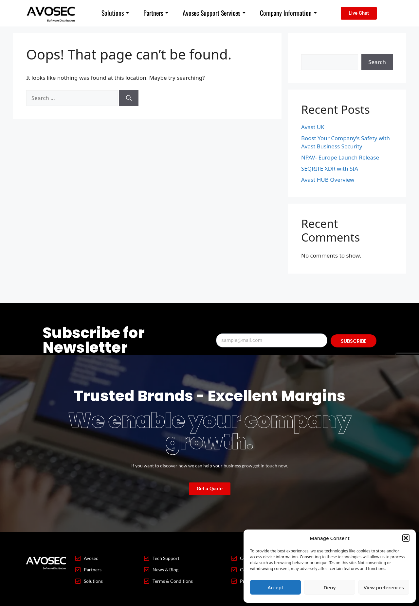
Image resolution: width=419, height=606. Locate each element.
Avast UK (312, 127)
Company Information (288, 13)
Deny (330, 587)
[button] (406, 538)
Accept (275, 587)
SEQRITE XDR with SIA (329, 168)
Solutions (115, 13)
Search (310, 50)
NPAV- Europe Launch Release (340, 157)
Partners (155, 13)
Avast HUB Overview (327, 179)
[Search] (128, 98)
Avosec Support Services (214, 13)
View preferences (384, 587)
